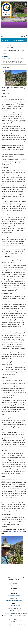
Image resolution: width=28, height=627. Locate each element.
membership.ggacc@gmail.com (14, 590)
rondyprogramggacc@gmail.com (14, 600)
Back (2, 36)
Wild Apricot (14, 625)
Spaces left (4, 53)
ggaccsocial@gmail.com (14, 595)
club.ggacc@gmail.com (14, 585)
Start (5, 44)
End (5, 47)
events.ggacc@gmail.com (14, 605)
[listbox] (21, 36)
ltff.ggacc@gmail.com (14, 610)
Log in (25, 2)
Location (4, 50)
